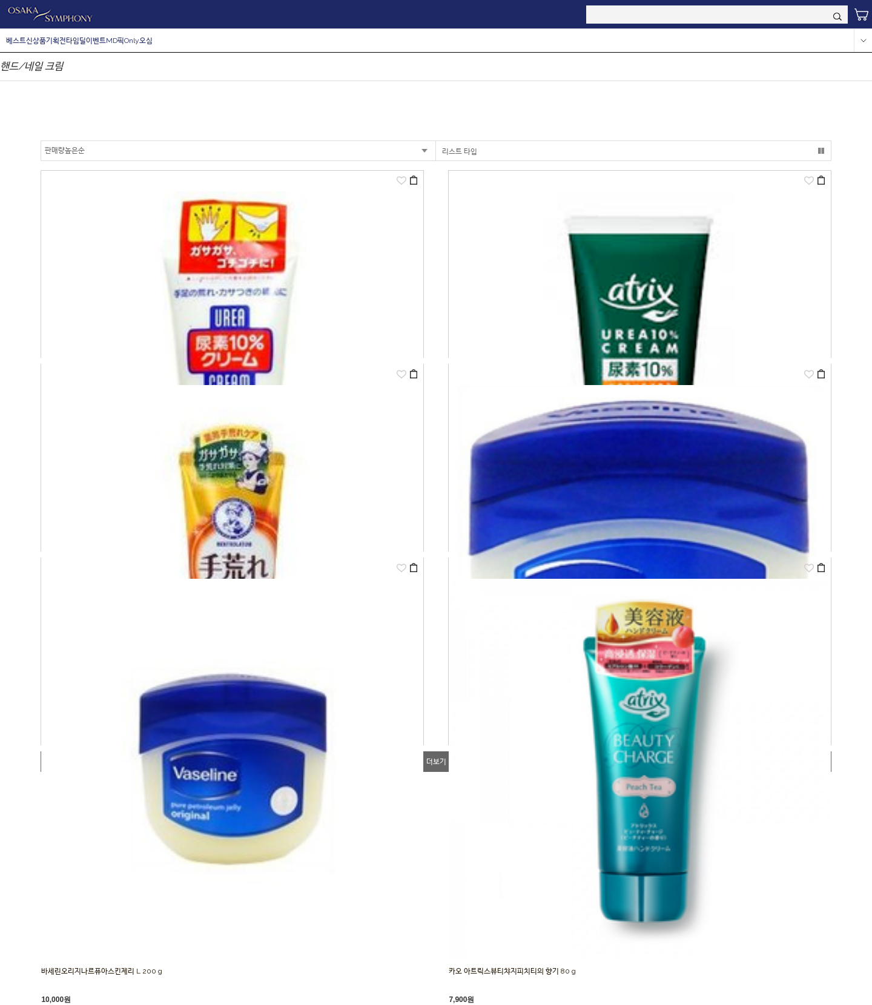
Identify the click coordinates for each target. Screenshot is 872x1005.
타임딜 (76, 40)
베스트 (16, 40)
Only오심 (138, 40)
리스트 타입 (459, 151)
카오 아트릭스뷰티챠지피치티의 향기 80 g (512, 971)
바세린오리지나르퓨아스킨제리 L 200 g (101, 971)
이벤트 (96, 40)
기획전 (56, 40)
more (863, 40)
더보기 (436, 761)
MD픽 (115, 40)
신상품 (36, 40)
